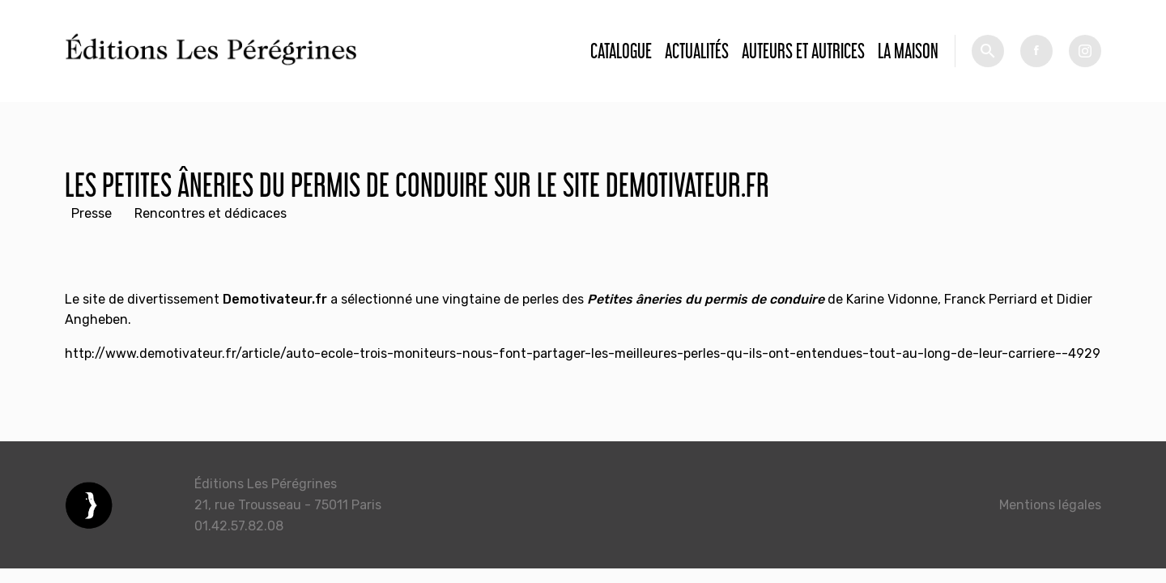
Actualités (697, 50)
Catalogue (621, 50)
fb (1036, 51)
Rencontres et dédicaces (210, 213)
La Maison (908, 50)
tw (1085, 51)
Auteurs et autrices (803, 50)
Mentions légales (1050, 505)
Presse (91, 213)
